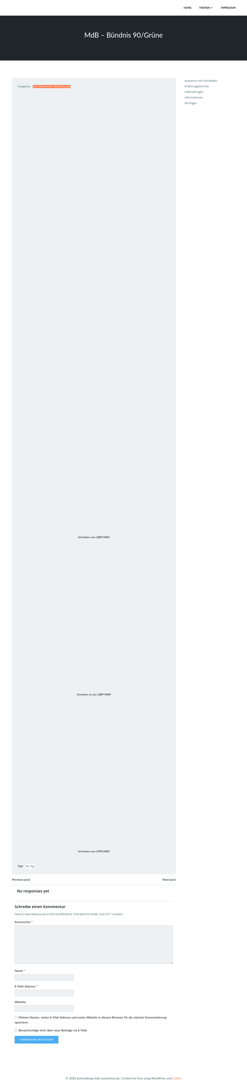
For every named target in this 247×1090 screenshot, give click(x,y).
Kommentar (24, 922)
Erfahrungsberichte (196, 86)
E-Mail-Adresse (26, 986)
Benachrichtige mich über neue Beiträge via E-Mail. (53, 1031)
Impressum (228, 7)
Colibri (177, 1078)
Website (20, 1002)
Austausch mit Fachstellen (52, 86)
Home (187, 7)
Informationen (193, 97)
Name (20, 971)
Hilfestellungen (193, 92)
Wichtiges (190, 103)
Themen (206, 7)
